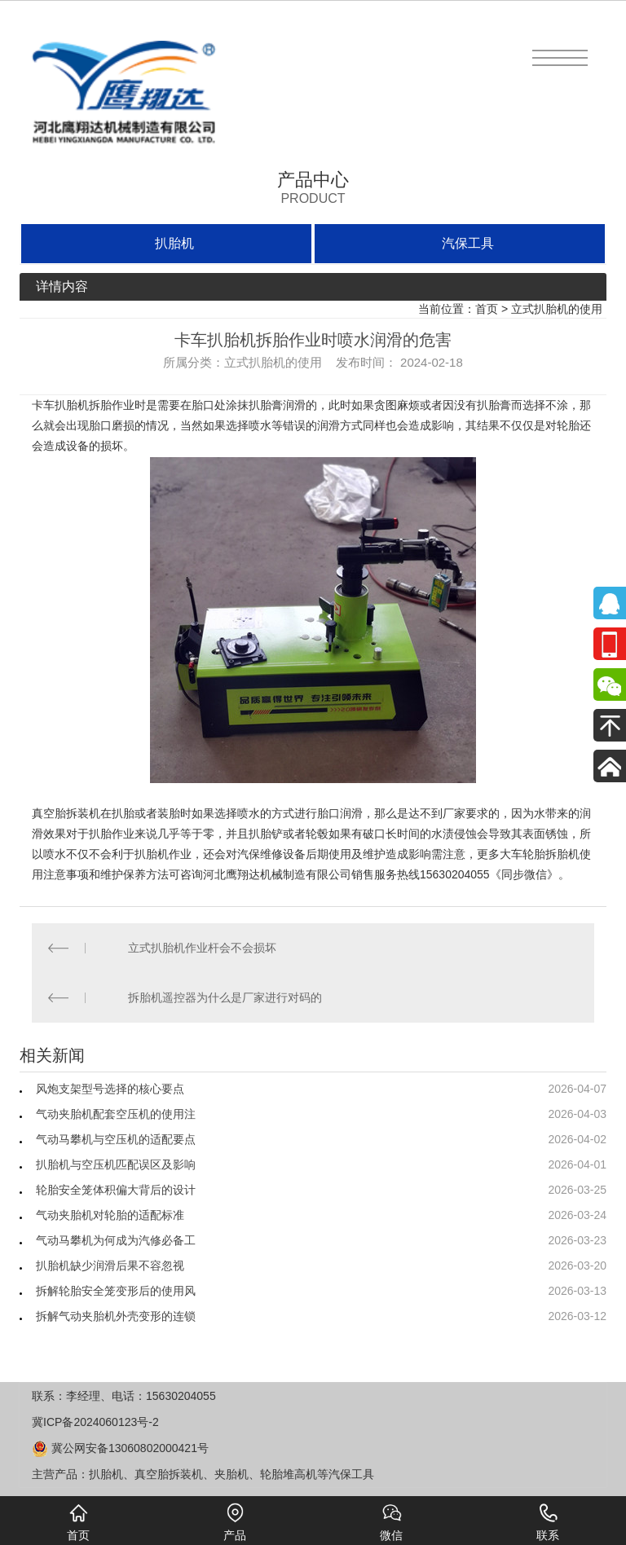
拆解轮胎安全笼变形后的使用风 (116, 1290)
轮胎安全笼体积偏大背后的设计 (116, 1189)
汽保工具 (468, 243)
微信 (391, 1522)
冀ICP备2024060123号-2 (95, 1421)
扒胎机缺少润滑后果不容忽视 (110, 1265)
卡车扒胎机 (60, 405)
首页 (486, 308)
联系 (547, 1522)
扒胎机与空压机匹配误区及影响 (116, 1164)
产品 (234, 1522)
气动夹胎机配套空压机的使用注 (116, 1113)
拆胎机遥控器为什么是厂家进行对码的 (225, 997)
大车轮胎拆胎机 (540, 854)
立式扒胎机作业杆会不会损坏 (202, 947)
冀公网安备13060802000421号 (120, 1448)
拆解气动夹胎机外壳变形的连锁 (116, 1316)
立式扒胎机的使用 (556, 308)
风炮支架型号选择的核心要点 (110, 1088)
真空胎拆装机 (66, 813)
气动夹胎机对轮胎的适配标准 (110, 1214)
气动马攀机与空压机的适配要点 (116, 1139)
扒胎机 (174, 243)
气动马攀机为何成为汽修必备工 (116, 1240)
